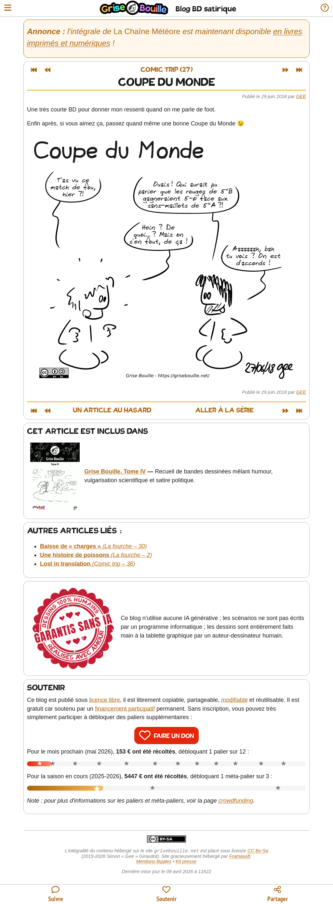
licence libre (104, 700)
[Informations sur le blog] (325, 8)
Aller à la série (224, 410)
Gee (301, 96)
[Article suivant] (285, 70)
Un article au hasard (112, 410)
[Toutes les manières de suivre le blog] (55, 894)
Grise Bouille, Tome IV (115, 471)
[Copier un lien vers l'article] (277, 894)
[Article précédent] (47, 70)
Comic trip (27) (166, 70)
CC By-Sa (257, 851)
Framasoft (239, 856)
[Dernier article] (299, 70)
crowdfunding (236, 800)
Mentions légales (153, 862)
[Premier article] (34, 70)
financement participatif (125, 708)
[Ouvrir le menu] (7, 8)
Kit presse (186, 862)
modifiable (234, 700)
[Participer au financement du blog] (166, 894)
